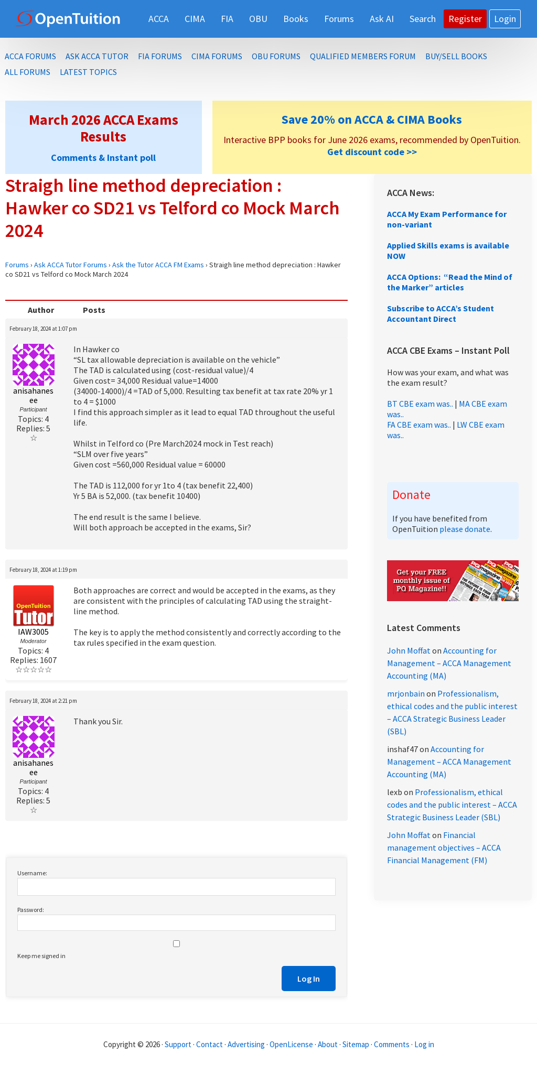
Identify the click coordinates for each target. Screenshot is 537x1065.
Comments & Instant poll (103, 157)
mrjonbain (406, 693)
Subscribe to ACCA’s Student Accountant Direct (440, 313)
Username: (32, 873)
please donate (464, 529)
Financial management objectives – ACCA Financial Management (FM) (444, 847)
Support (178, 1044)
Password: (30, 910)
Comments (392, 1044)
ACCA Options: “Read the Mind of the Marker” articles (449, 281)
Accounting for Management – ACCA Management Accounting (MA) (449, 663)
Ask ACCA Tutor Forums (70, 264)
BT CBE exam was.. (420, 403)
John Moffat (409, 650)
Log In (308, 978)
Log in (424, 1044)
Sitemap (355, 1044)
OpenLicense (292, 1044)
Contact (209, 1044)
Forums (17, 264)
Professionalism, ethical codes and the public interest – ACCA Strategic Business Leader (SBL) (452, 804)
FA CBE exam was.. (419, 424)
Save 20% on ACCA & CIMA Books (372, 119)
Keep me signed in (41, 956)
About (328, 1044)
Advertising (246, 1044)
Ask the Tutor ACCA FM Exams (158, 264)
